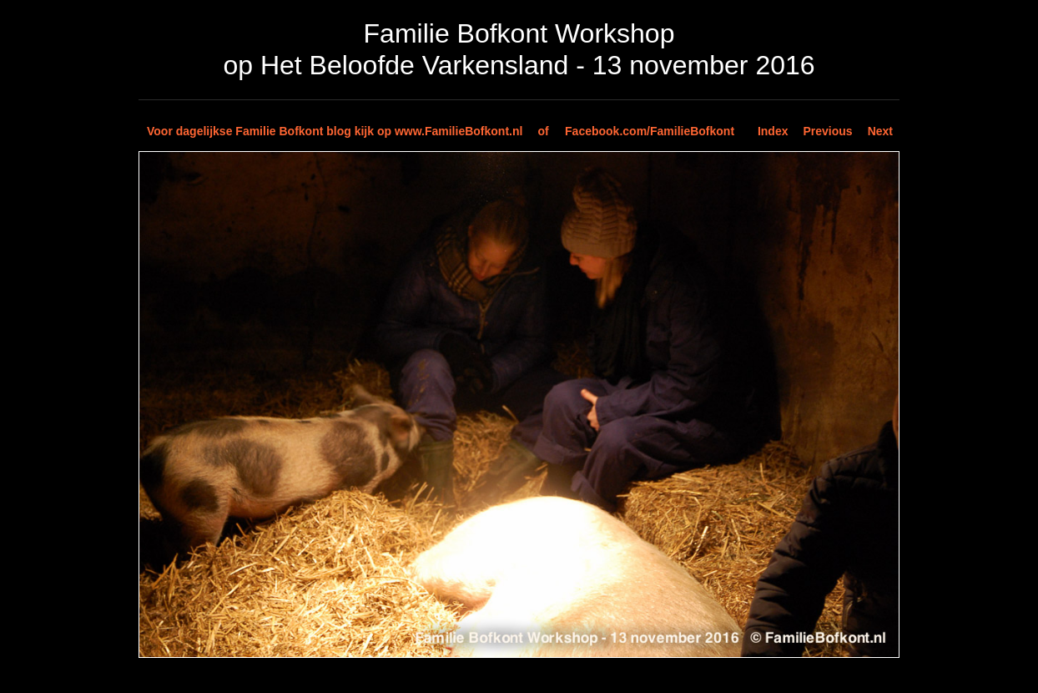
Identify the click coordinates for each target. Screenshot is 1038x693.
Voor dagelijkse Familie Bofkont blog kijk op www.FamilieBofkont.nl (334, 131)
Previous (828, 131)
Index (773, 131)
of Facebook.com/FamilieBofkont (635, 131)
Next (880, 131)
